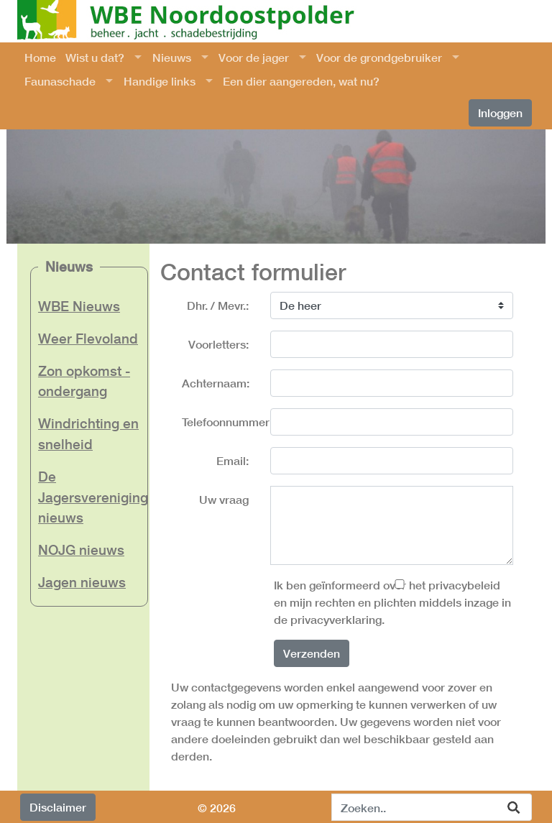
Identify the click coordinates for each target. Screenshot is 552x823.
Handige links (160, 81)
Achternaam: (215, 383)
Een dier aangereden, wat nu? (301, 81)
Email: (232, 460)
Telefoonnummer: (220, 421)
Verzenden (311, 653)
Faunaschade (60, 81)
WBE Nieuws (79, 306)
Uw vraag (224, 499)
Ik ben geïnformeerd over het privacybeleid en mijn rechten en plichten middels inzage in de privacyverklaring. (392, 602)
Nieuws (171, 57)
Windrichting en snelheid (88, 433)
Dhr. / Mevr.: (218, 305)
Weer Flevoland (88, 338)
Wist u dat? (94, 57)
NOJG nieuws (81, 549)
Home (40, 57)
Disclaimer (57, 807)
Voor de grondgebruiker (379, 57)
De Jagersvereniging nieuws (89, 497)
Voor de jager (253, 57)
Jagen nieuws (82, 582)
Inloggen (500, 112)
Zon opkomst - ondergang (84, 381)
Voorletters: (218, 344)
